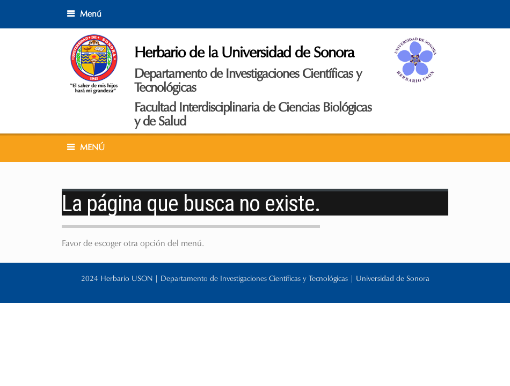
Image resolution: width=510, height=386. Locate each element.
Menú (90, 14)
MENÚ (92, 147)
